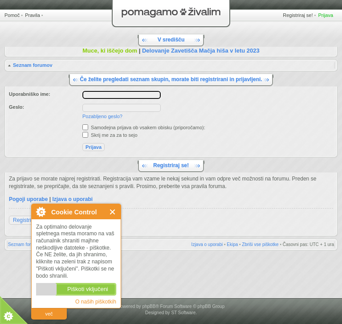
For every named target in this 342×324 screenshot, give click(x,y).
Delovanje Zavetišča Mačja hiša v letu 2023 (201, 50)
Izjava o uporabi (72, 199)
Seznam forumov (33, 65)
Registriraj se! (298, 15)
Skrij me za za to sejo (110, 135)
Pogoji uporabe (28, 199)
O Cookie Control (40, 211)
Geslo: (16, 107)
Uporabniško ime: (29, 94)
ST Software (183, 312)
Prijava (325, 15)
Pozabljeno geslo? (102, 116)
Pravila (32, 15)
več (49, 313)
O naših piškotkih (95, 302)
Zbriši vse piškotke (260, 244)
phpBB (148, 306)
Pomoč (12, 15)
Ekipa (232, 244)
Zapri (113, 212)
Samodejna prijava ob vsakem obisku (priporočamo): (143, 127)
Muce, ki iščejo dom (109, 50)
